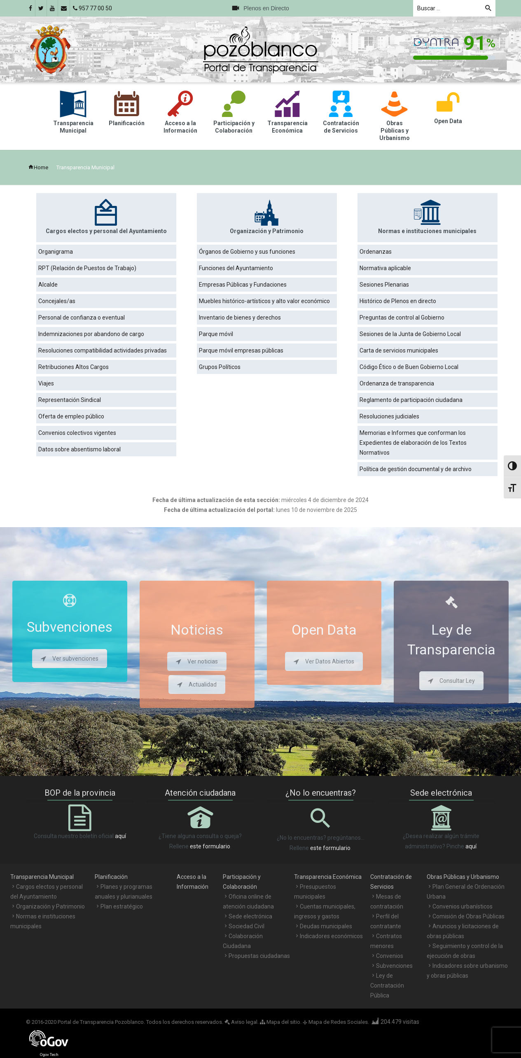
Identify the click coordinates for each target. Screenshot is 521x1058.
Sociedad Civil (246, 926)
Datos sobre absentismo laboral (79, 449)
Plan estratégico (121, 906)
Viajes (46, 383)
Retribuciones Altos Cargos (73, 367)
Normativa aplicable (385, 268)
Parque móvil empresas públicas (241, 350)
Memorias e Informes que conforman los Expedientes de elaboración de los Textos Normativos (413, 443)
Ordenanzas (376, 251)
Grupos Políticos (220, 367)
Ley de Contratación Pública (387, 985)
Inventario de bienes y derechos (240, 317)
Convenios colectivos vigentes (77, 433)
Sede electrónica (250, 916)
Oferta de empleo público (71, 416)
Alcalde (48, 284)
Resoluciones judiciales (389, 416)
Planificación (111, 876)
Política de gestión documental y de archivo (416, 469)
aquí (120, 836)
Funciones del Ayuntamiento (236, 268)
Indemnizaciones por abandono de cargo (91, 334)
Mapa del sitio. (280, 1022)
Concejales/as (56, 301)
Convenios (389, 956)
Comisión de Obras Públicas (468, 916)
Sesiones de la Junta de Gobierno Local (410, 334)
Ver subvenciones (69, 658)
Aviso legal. (241, 1022)
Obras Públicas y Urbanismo (463, 876)
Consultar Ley (451, 680)
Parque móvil (216, 334)
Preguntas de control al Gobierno (402, 317)
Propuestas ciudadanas (259, 956)
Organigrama (55, 251)
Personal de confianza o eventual (81, 317)
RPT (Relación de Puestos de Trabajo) (87, 268)
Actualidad (197, 684)
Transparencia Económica (328, 876)
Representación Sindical (69, 400)
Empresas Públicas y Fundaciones (243, 284)
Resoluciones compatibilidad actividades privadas (102, 350)
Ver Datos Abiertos (324, 661)
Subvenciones (394, 965)
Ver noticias (197, 661)
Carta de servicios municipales (399, 350)
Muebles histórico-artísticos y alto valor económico (264, 301)
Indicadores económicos (331, 936)
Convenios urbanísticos (462, 906)
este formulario (210, 846)
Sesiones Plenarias (384, 284)
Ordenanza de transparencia (397, 383)
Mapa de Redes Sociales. (336, 1022)
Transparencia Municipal (42, 876)
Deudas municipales (326, 926)
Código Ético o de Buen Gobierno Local (409, 367)
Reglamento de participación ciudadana (411, 400)
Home (38, 167)
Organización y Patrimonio (50, 906)
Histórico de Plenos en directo (398, 301)
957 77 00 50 (92, 8)
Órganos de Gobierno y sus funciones (247, 251)
